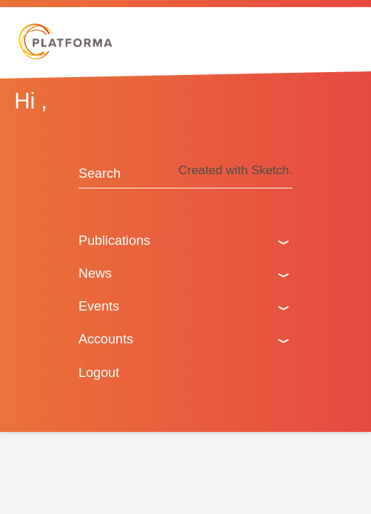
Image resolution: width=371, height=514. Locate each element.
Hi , (30, 101)
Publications (114, 240)
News (95, 273)
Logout (98, 372)
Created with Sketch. (235, 170)
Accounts (105, 338)
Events (98, 305)
